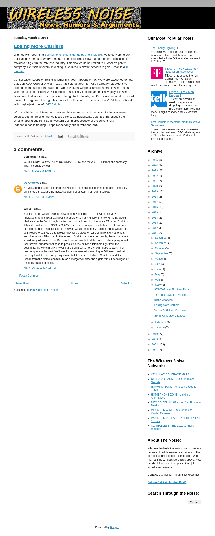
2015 (155, 212)
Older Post (127, 283)
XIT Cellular (53, 104)
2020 (155, 186)
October (160, 248)
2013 (155, 222)
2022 (155, 175)
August (159, 258)
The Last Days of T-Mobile (170, 294)
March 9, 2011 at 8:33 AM (39, 196)
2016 (155, 207)
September (162, 253)
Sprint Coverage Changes (169, 315)
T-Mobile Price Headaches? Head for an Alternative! (181, 70)
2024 (155, 165)
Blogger (114, 527)
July (158, 264)
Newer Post (22, 283)
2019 (155, 191)
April (158, 279)
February (160, 322)
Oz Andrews (31, 182)
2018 (155, 196)
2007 (155, 349)
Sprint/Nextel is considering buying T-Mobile (73, 54)
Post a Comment (29, 275)
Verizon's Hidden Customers (171, 310)
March (159, 285)
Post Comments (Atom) (44, 289)
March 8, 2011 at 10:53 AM (40, 170)
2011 (155, 233)
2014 (155, 217)
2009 (155, 339)
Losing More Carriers (38, 46)
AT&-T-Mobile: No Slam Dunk (171, 289)
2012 (155, 228)
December (161, 237)
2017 (155, 202)
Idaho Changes (163, 300)
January (160, 327)
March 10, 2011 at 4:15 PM (40, 267)
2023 (155, 170)
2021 (155, 181)
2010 (155, 334)
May (158, 274)
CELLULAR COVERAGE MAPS (170, 374)
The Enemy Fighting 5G (165, 48)
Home (74, 283)
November (161, 243)
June (158, 269)
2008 (155, 344)
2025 (155, 160)
